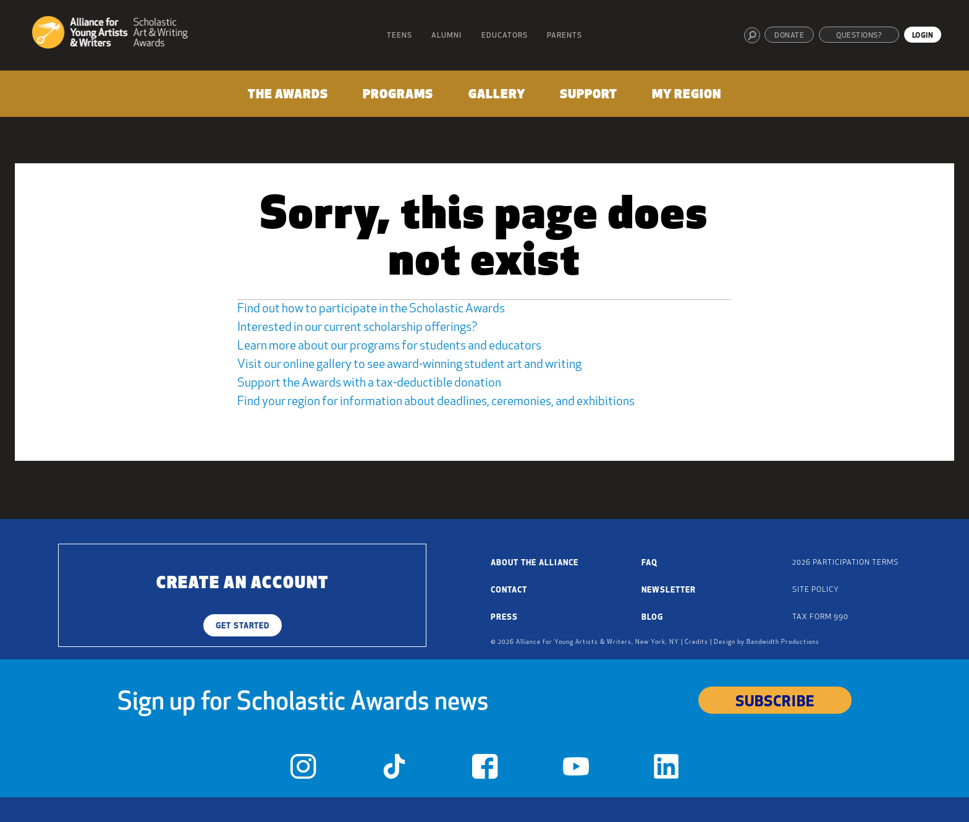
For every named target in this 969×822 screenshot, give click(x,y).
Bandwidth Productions (783, 642)
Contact (509, 590)
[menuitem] (287, 97)
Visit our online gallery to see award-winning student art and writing (409, 365)
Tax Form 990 (820, 617)
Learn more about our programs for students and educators (389, 346)
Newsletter (668, 590)
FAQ (649, 563)
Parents (564, 36)
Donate (789, 36)
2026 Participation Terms (845, 563)
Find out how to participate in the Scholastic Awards (371, 309)
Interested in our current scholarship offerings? (357, 328)
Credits (696, 642)
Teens (399, 36)
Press (504, 618)
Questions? (859, 36)
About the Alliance (534, 563)
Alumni (446, 36)
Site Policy (815, 590)
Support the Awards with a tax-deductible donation (369, 383)
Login (923, 36)
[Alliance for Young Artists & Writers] (115, 34)
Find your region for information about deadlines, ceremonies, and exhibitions (436, 402)
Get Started (242, 626)
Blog (652, 618)
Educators (504, 36)
